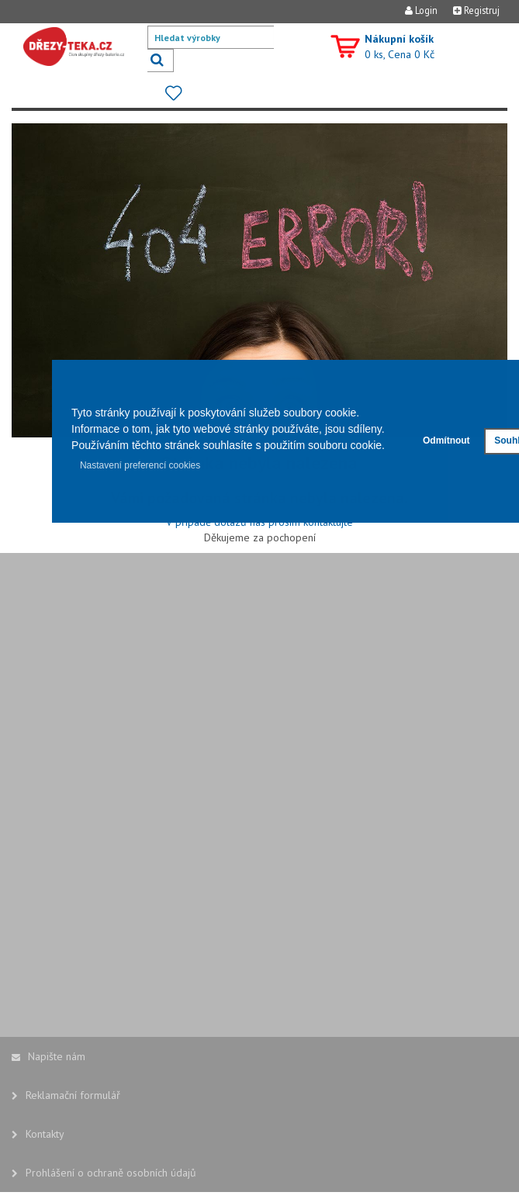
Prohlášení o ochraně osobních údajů (104, 1173)
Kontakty (38, 1134)
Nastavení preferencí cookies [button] (140, 465)
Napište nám (48, 1056)
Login (421, 10)
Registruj (476, 10)
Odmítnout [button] (446, 440)
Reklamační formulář (66, 1095)
